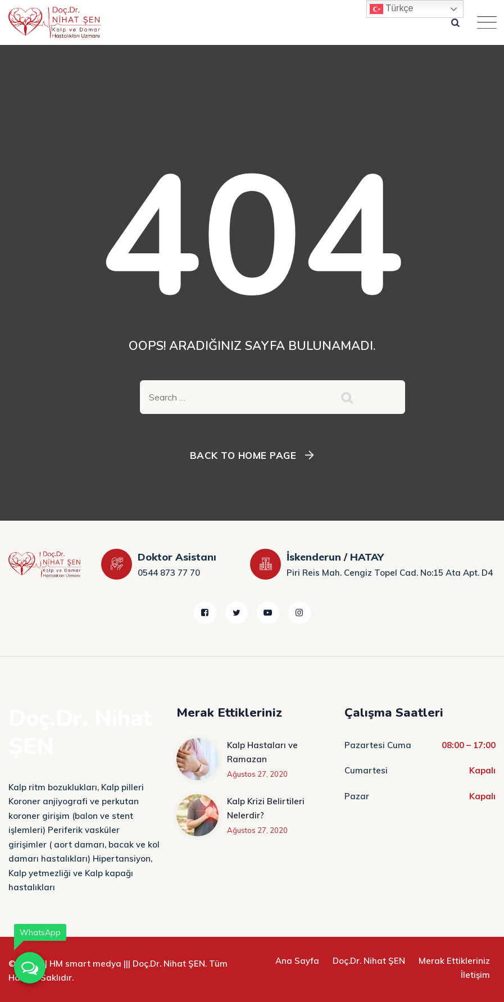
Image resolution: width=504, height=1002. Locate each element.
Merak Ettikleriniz (454, 960)
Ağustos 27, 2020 (257, 773)
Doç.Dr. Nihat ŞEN (369, 960)
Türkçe (391, 9)
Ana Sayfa (297, 960)
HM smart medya (85, 963)
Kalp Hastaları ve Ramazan (262, 752)
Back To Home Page (243, 455)
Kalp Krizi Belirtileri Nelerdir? (266, 808)
